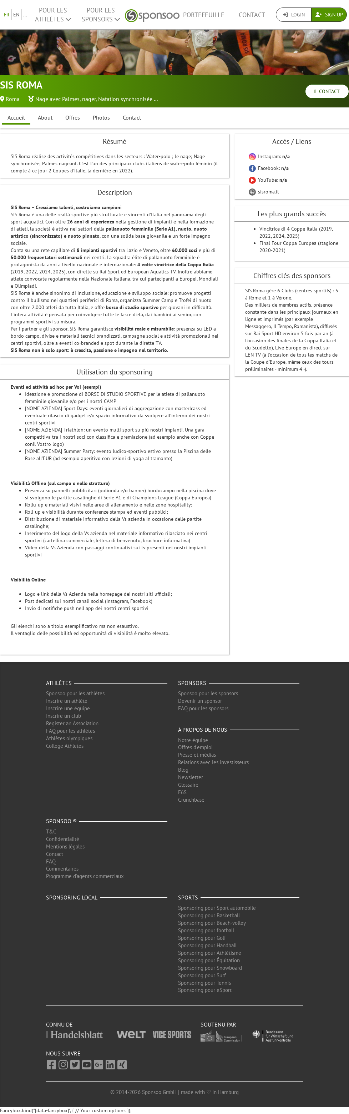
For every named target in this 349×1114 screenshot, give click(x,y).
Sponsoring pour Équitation (209, 960)
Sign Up (329, 14)
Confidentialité (62, 839)
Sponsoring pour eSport (205, 990)
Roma (13, 98)
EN (16, 14)
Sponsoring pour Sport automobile (217, 907)
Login (294, 14)
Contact (252, 15)
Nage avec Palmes (57, 98)
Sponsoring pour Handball (207, 945)
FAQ (51, 861)
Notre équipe (193, 740)
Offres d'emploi (195, 747)
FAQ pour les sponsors (203, 708)
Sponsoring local (71, 897)
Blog (183, 769)
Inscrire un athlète (66, 700)
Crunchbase (191, 799)
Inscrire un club (63, 715)
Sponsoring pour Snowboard (210, 967)
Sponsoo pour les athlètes (75, 693)
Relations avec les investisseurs (213, 762)
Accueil (16, 117)
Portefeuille (203, 15)
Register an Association (72, 723)
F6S (182, 792)
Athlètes (59, 682)
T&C (51, 831)
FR (6, 14)
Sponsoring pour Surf (202, 975)
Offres (72, 117)
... (25, 14)
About (45, 117)
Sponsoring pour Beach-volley (212, 922)
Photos (101, 117)
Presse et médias (197, 754)
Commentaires (62, 868)
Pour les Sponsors (101, 14)
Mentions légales (65, 846)
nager (89, 98)
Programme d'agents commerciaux (85, 876)
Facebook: (269, 168)
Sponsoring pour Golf (202, 937)
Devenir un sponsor (200, 700)
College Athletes (65, 745)
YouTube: (268, 180)
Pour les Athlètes (53, 14)
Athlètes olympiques (69, 738)
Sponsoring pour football (206, 930)
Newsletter (190, 777)
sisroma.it (264, 191)
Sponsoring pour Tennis (204, 982)
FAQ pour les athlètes (70, 730)
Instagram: (269, 156)
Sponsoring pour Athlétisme (209, 952)
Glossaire (188, 784)
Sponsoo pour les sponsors (208, 693)
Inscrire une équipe (68, 708)
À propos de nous (202, 729)
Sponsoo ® (61, 821)
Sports (188, 897)
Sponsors (192, 682)
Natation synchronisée (125, 98)
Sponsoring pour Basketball (209, 915)
